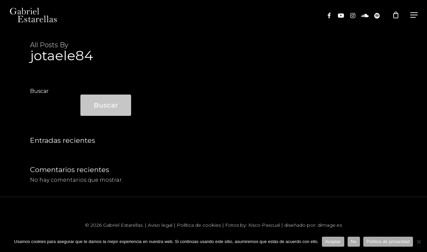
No (354, 241)
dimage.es (330, 225)
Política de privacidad (388, 241)
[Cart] (397, 15)
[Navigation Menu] (414, 15)
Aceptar (333, 241)
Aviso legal (160, 225)
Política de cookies (199, 225)
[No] (418, 241)
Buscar (39, 91)
